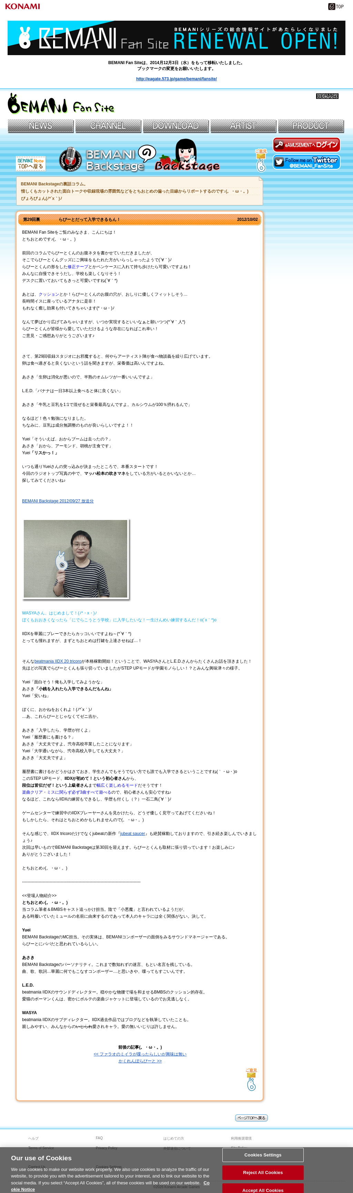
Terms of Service (41, 1148)
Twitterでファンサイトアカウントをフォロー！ (307, 162)
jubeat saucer (132, 833)
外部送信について (177, 1148)
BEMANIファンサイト (61, 103)
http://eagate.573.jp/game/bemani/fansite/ (176, 79)
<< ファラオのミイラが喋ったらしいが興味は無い (140, 1054)
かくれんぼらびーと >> (140, 1061)
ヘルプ (33, 1138)
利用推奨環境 (241, 1138)
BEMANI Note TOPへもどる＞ (31, 164)
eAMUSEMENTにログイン (307, 144)
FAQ (99, 1138)
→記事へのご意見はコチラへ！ (251, 1078)
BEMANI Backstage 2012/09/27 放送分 (58, 501)
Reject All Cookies (263, 1175)
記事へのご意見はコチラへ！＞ (261, 159)
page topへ (251, 1118)
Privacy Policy (106, 1148)
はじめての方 (173, 1138)
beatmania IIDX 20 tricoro (57, 661)
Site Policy (239, 1148)
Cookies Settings (263, 1157)
